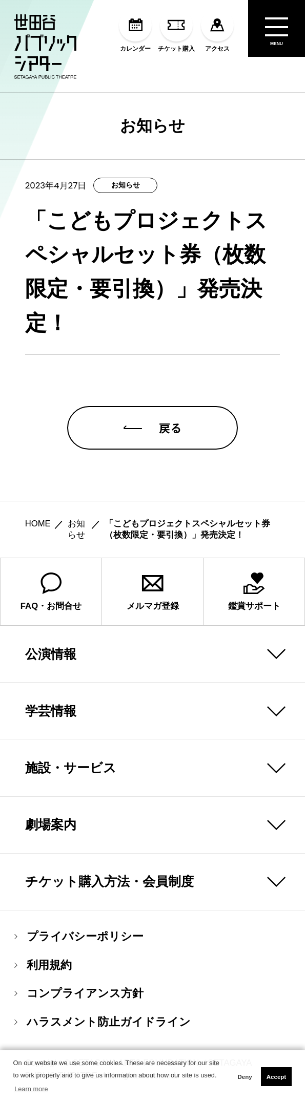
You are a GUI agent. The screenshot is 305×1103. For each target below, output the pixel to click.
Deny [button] (244, 1077)
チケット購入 (176, 30)
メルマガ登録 (153, 591)
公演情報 (50, 654)
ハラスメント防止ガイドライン (102, 1022)
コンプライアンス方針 (79, 993)
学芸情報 (50, 711)
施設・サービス (70, 767)
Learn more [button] (31, 1089)
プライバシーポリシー (79, 936)
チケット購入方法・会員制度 (109, 881)
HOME (38, 523)
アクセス (217, 30)
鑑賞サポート (254, 591)
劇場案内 (50, 824)
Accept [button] (276, 1077)
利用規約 (43, 965)
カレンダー (135, 30)
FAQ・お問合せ (51, 591)
